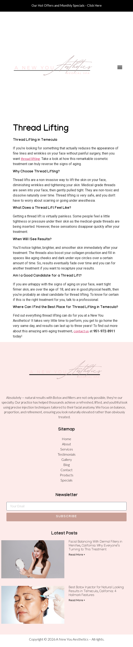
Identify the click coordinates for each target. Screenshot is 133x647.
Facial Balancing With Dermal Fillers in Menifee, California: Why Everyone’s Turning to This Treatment (95, 546)
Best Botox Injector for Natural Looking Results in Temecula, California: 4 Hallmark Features (96, 591)
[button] (120, 67)
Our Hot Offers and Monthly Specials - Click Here (67, 5)
